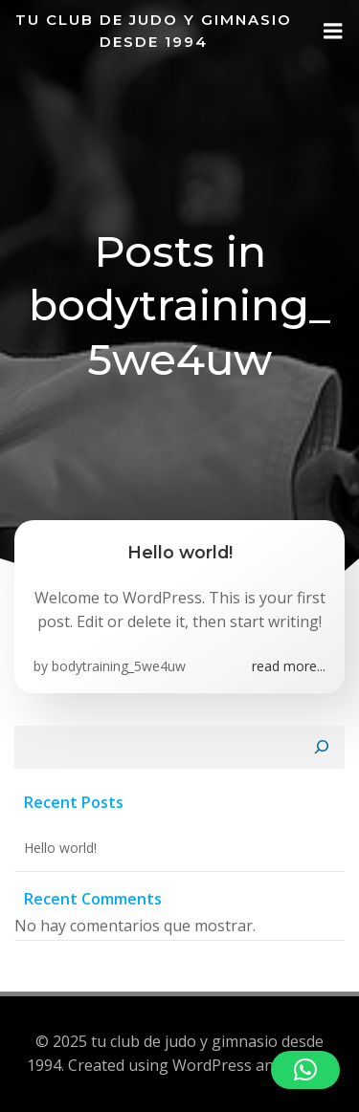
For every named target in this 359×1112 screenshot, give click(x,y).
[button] (305, 1070)
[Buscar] (322, 748)
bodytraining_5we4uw (119, 666)
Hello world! (60, 848)
